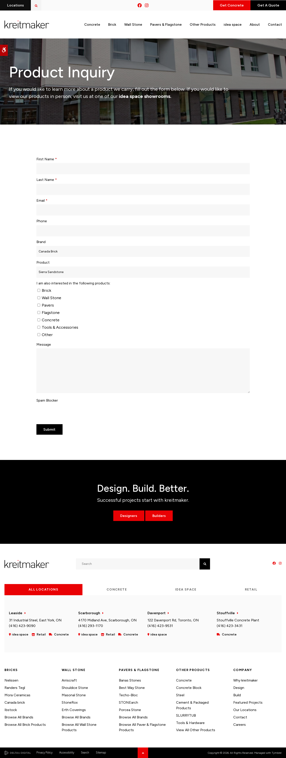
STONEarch (128, 702)
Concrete (48, 320)
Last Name (46, 180)
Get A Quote (268, 5)
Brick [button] (112, 24)
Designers (128, 516)
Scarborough (89, 613)
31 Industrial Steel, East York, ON (35, 620)
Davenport (156, 613)
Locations (15, 5)
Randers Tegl (14, 688)
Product (43, 262)
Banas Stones (130, 680)
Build (237, 695)
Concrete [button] (92, 24)
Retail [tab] (251, 589)
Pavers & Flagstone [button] (166, 24)
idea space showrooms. (144, 96)
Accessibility (66, 752)
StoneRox (70, 702)
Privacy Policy (44, 752)
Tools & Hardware (190, 723)
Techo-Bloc (128, 695)
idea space (233, 24)
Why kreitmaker (245, 680)
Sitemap (101, 752)
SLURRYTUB (186, 715)
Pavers (45, 305)
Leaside (15, 613)
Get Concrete (231, 5)
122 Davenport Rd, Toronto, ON (173, 620)
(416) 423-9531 (160, 626)
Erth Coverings (74, 710)
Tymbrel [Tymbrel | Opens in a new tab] (277, 752)
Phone (41, 221)
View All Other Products (195, 730)
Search (85, 752)
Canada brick (14, 702)
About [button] (255, 24)
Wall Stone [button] (133, 24)
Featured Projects (248, 702)
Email (41, 200)
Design (238, 688)
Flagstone (48, 312)
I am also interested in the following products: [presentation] (73, 283)
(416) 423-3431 (229, 626)
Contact (240, 717)
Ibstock (10, 710)
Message (43, 344)
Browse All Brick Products (25, 724)
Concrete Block (188, 688)
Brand (41, 242)
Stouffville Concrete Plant (238, 620)
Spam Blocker (47, 400)
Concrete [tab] (117, 589)
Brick (44, 290)
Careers (239, 724)
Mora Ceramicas (17, 695)
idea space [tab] (186, 589)
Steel (180, 695)
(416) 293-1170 (90, 626)
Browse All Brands (18, 717)
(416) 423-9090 (22, 626)
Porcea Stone (130, 710)
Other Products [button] (203, 24)
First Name (46, 159)
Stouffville (226, 613)
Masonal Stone (74, 695)
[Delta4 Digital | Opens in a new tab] (17, 753)
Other (45, 334)
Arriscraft (69, 680)
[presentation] (70, 413)
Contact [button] (275, 24)
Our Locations (245, 710)
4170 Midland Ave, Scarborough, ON (107, 620)
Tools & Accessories (57, 327)
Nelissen (11, 680)
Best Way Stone (132, 688)
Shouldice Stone (75, 688)
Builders (159, 516)
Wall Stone (49, 297)
